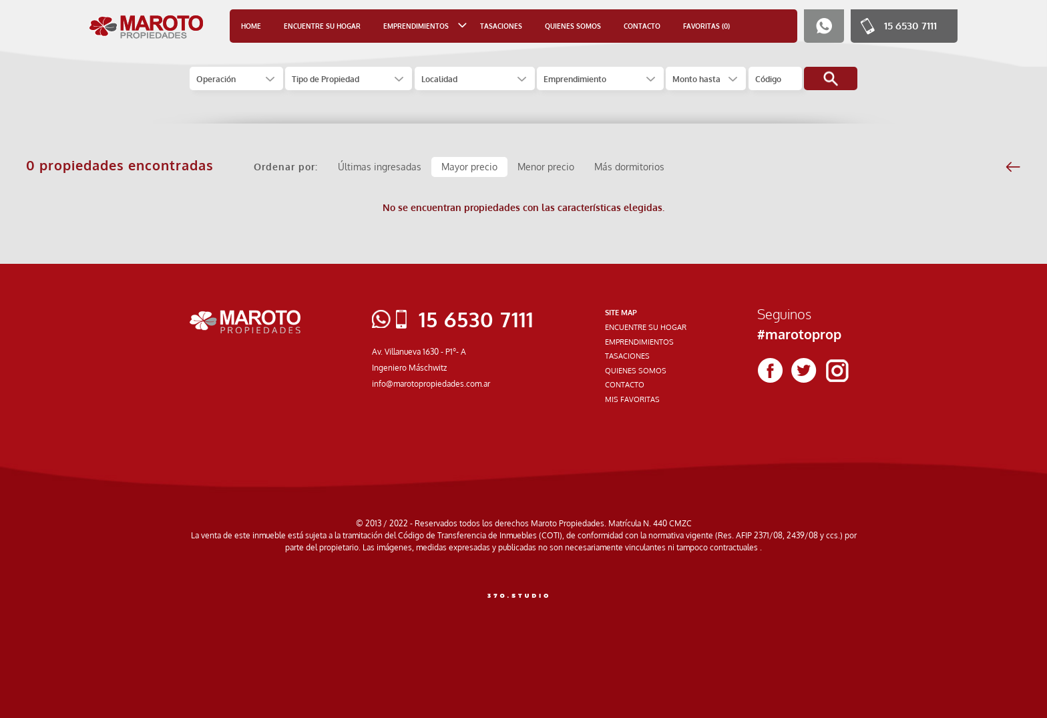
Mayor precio (469, 166)
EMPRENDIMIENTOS (639, 342)
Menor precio (545, 166)
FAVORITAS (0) (706, 26)
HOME (251, 26)
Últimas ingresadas (379, 166)
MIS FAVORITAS (632, 399)
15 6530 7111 (910, 25)
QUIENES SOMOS (573, 26)
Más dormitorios (629, 166)
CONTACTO (642, 26)
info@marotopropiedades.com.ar (431, 384)
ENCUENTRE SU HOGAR (322, 26)
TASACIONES (501, 26)
